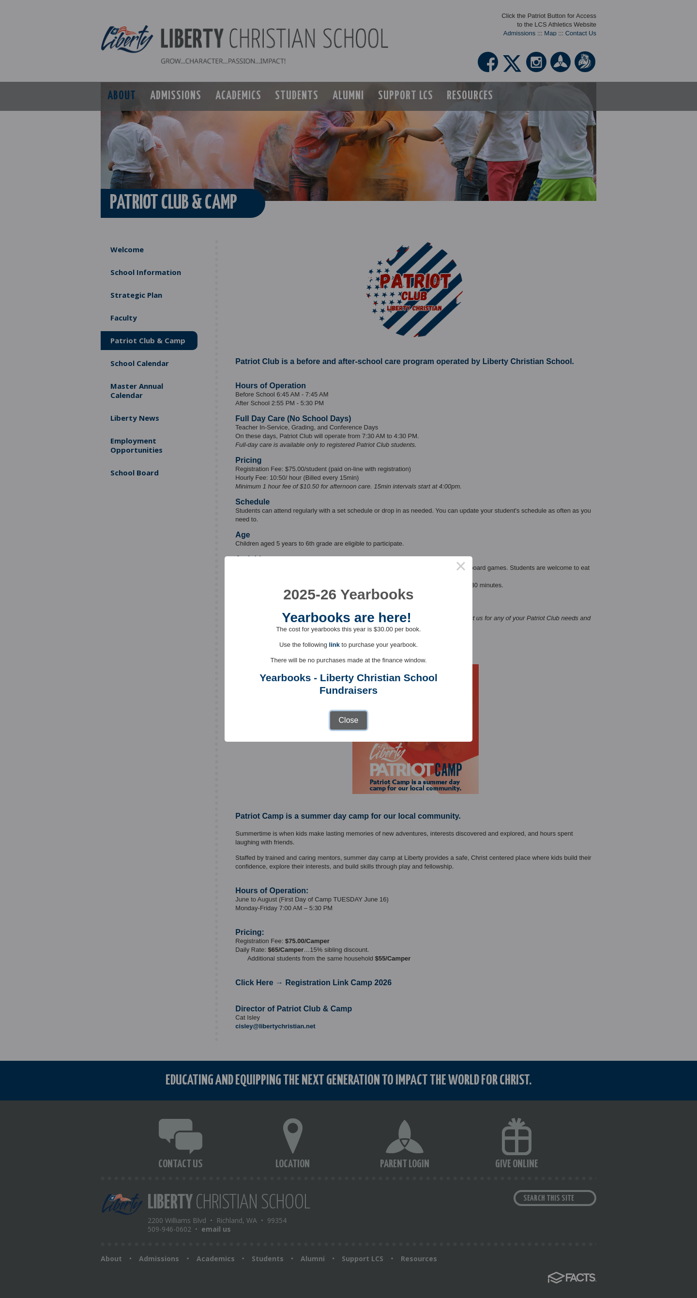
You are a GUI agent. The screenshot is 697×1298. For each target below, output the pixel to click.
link (334, 644)
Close (349, 720)
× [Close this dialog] (461, 568)
